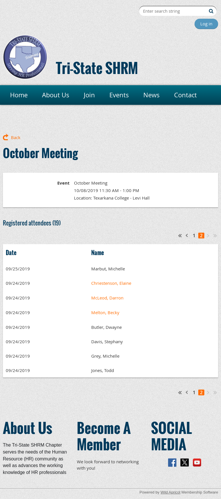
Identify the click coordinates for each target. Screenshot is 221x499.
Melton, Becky (105, 312)
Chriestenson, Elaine (111, 283)
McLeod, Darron (107, 298)
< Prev (187, 235)
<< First (180, 235)
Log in (206, 23)
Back (15, 137)
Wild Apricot (170, 492)
